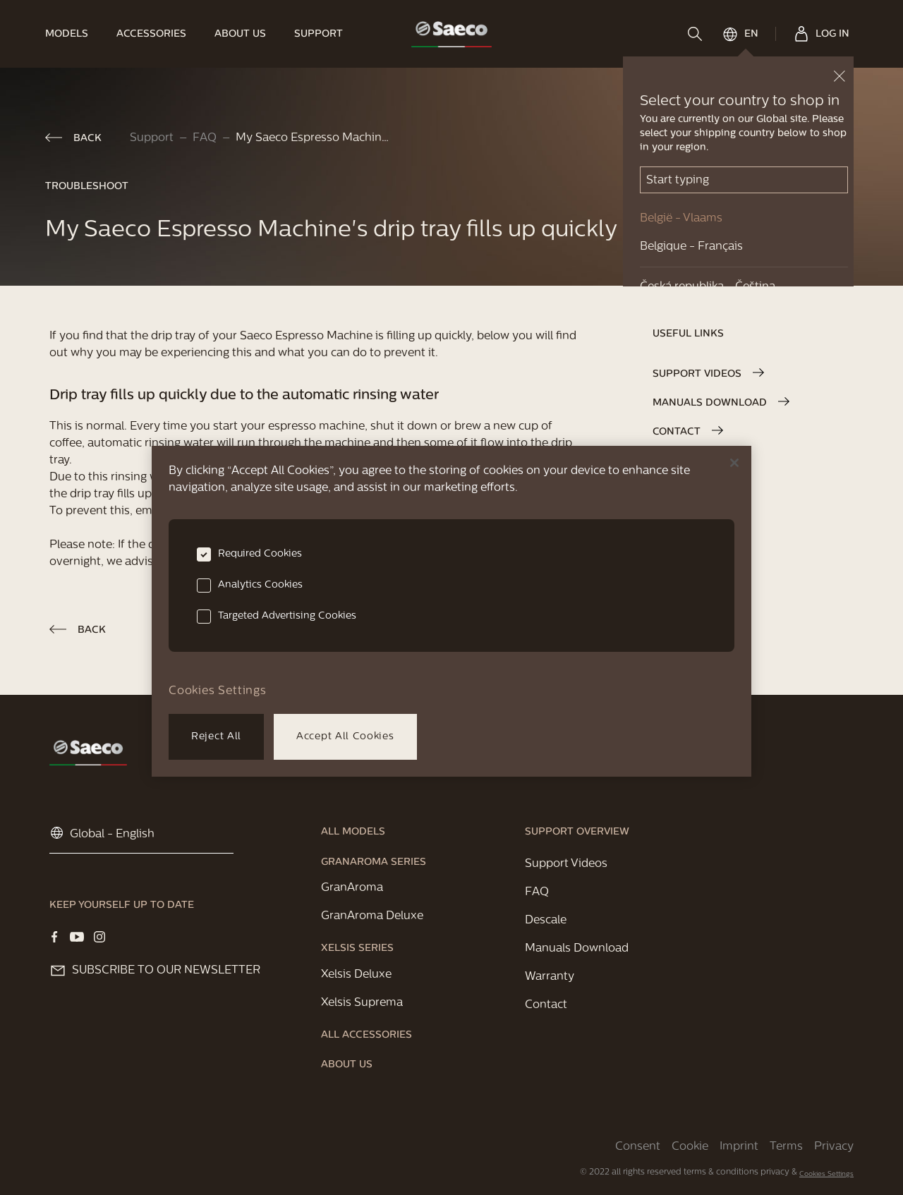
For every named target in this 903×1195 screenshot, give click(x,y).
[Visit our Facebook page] (54, 936)
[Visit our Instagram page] (99, 936)
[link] (73, 34)
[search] (696, 34)
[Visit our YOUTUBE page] (76, 936)
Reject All (216, 737)
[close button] (839, 76)
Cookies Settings (826, 1174)
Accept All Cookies (345, 737)
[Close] (734, 462)
